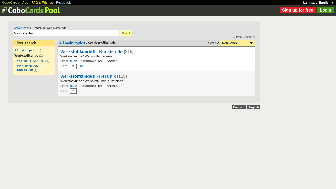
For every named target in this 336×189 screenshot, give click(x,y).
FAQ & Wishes (42, 2)
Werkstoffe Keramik (30, 61)
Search (126, 33)
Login (325, 10)
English (326, 2)
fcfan (73, 61)
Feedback (63, 2)
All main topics (24, 50)
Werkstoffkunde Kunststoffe (28, 68)
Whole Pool (21, 27)
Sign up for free (297, 10)
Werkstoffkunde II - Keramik (88, 76)
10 (81, 66)
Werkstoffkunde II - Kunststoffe (91, 51)
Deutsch (238, 107)
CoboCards (10, 2)
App (25, 2)
